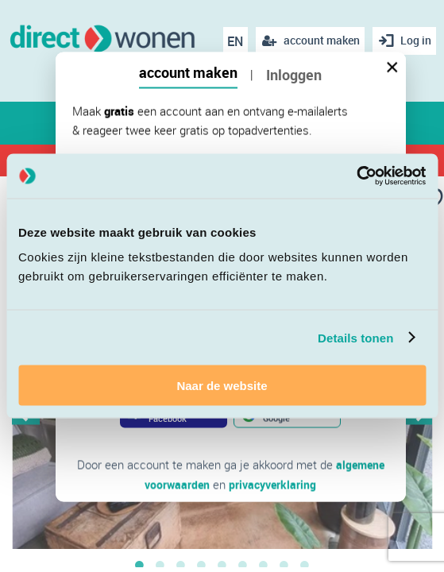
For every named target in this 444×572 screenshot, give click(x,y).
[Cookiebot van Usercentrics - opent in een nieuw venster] (356, 176)
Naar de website (221, 385)
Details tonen (355, 337)
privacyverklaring (273, 484)
